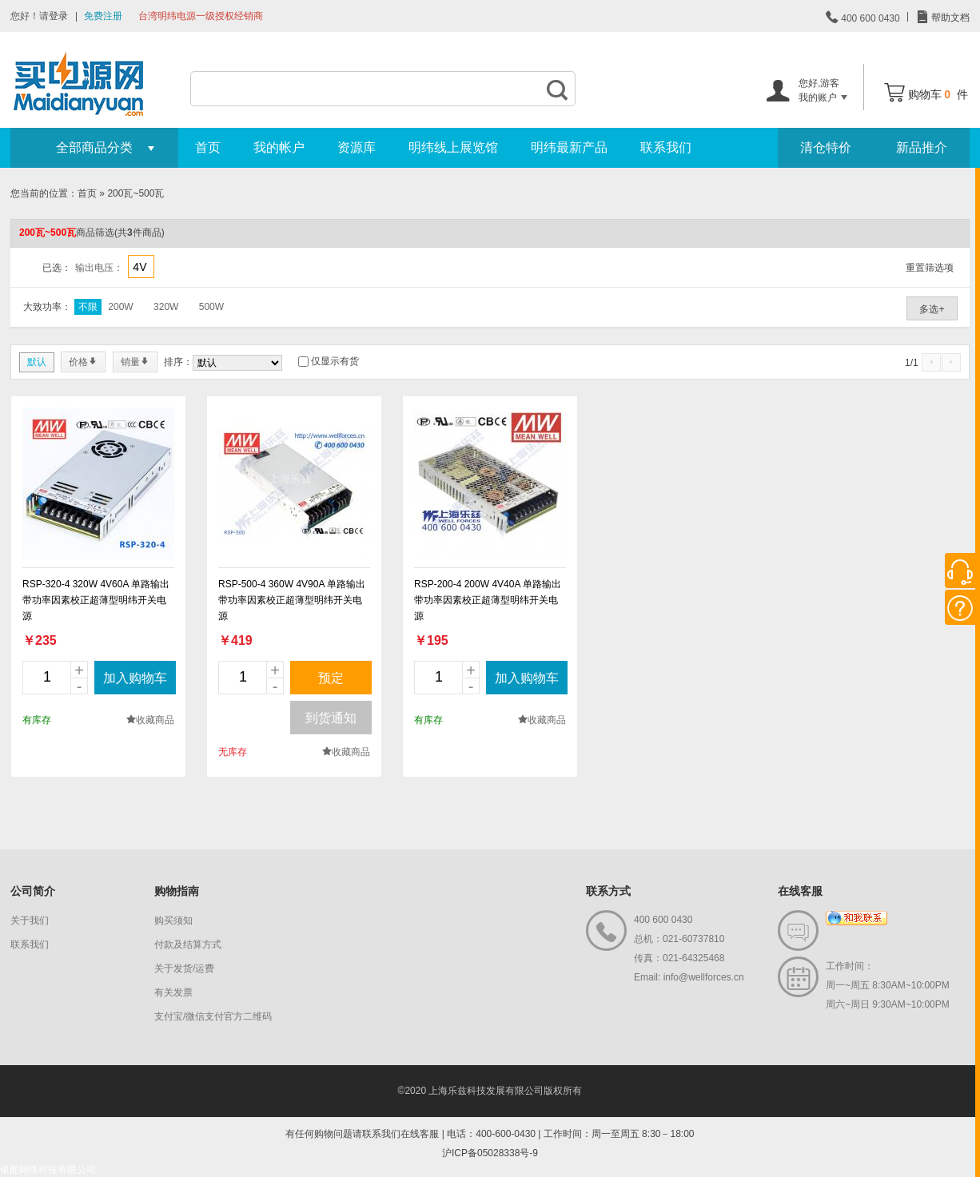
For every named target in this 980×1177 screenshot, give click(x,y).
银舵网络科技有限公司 (48, 1169)
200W (120, 306)
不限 (88, 306)
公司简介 (32, 891)
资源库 (356, 147)
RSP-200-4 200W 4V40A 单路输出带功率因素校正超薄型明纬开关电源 (487, 600)
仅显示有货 (335, 361)
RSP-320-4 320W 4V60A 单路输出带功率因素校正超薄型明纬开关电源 (95, 600)
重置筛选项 (930, 267)
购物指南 (176, 891)
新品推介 (921, 147)
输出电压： (99, 267)
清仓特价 (825, 147)
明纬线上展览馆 (453, 147)
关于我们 (29, 920)
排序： (178, 362)
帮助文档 (949, 17)
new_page (98, 483)
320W (165, 306)
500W (211, 306)
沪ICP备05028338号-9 (490, 1153)
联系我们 (665, 147)
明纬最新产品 (569, 147)
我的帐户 (279, 147)
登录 (58, 16)
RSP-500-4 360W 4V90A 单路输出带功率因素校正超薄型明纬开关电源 (291, 600)
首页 (208, 147)
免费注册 (103, 16)
